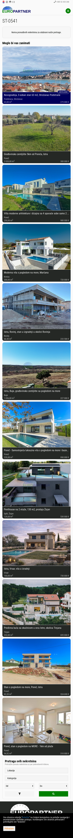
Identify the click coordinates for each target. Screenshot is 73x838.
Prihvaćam (9, 828)
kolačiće (25, 817)
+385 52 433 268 (61, 2)
